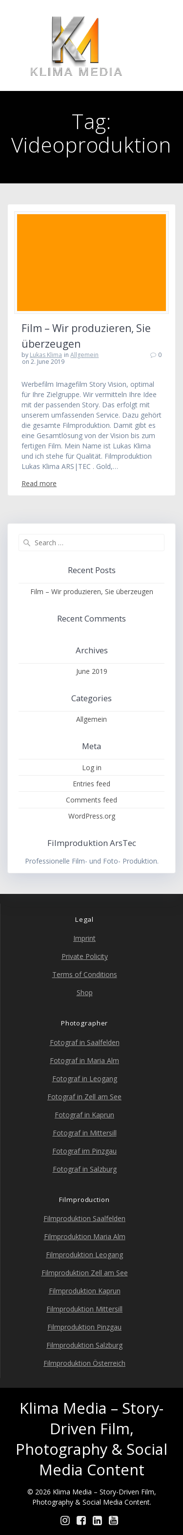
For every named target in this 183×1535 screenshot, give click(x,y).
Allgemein (84, 355)
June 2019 (91, 671)
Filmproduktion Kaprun (85, 1290)
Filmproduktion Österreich (84, 1363)
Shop (85, 992)
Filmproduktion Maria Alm (84, 1236)
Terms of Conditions (84, 974)
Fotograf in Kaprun (84, 1114)
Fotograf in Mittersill (85, 1132)
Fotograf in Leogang (84, 1078)
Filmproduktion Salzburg (84, 1345)
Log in (92, 767)
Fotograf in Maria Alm (84, 1060)
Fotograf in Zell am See (84, 1096)
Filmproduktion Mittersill (84, 1308)
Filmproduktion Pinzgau (84, 1327)
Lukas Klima (46, 355)
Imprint (84, 938)
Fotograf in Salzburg (85, 1169)
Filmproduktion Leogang (84, 1254)
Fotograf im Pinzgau (84, 1151)
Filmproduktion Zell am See (84, 1272)
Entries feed (91, 783)
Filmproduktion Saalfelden (84, 1218)
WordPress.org (91, 816)
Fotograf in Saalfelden (85, 1042)
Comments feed (91, 799)
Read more (39, 483)
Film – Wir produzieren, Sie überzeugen (91, 591)
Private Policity (84, 956)
